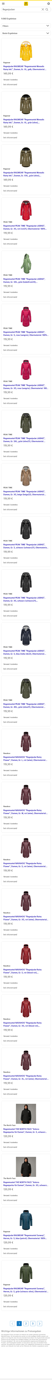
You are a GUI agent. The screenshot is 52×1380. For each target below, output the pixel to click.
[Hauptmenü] (3, 3)
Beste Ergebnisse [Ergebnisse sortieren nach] (10, 33)
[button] (43, 9)
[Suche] (23, 9)
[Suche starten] (47, 9)
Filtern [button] (5, 26)
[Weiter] (39, 1323)
